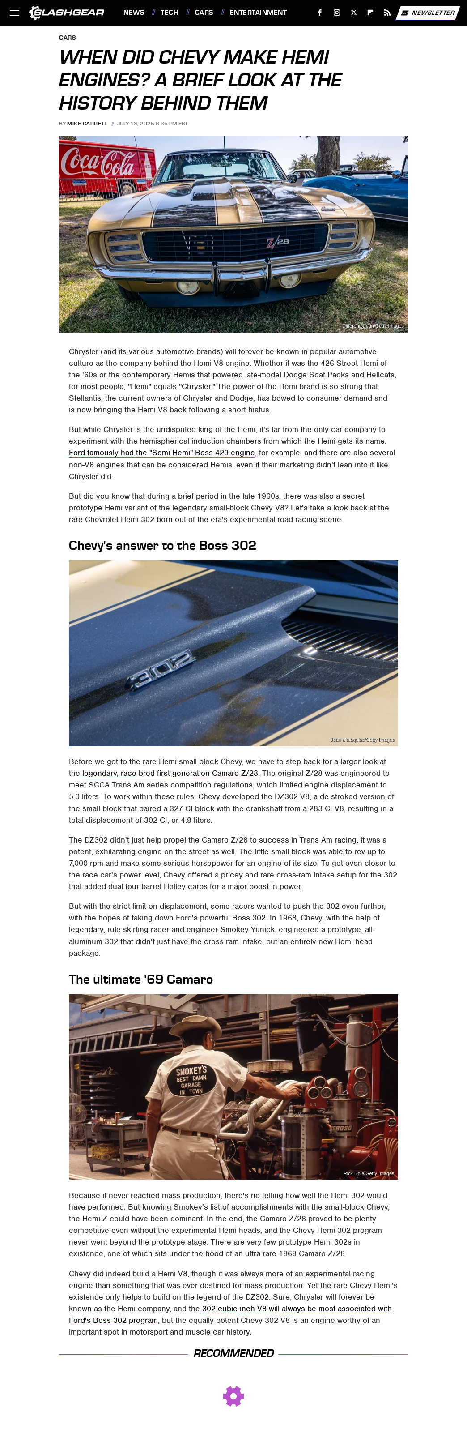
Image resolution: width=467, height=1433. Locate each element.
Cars (204, 13)
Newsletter (427, 13)
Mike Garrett (87, 123)
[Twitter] (353, 13)
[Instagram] (337, 13)
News (133, 13)
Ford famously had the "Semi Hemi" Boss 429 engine (162, 453)
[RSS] (387, 13)
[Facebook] (320, 13)
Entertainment (258, 13)
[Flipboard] (370, 13)
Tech (169, 13)
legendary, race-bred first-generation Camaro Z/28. (171, 773)
